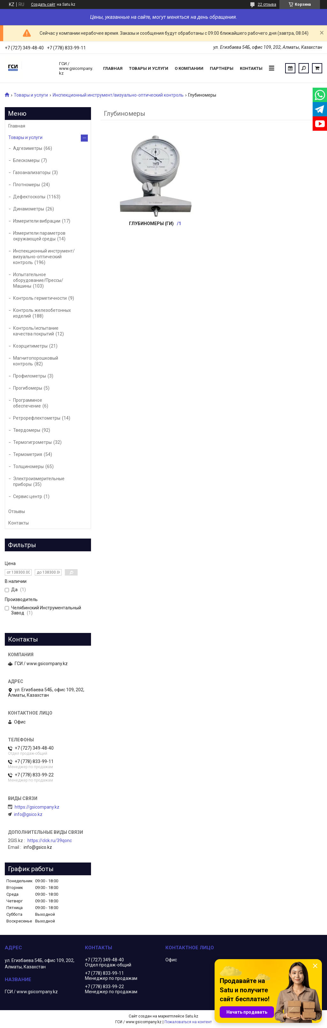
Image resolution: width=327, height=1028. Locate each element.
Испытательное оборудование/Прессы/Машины (38, 280)
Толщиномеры (28, 466)
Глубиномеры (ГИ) (151, 223)
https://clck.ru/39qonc (49, 840)
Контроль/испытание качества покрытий (35, 331)
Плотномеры (26, 184)
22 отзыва (267, 4)
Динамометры (28, 208)
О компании (189, 68)
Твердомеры (26, 430)
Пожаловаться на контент (188, 1022)
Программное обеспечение (27, 403)
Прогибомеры (27, 388)
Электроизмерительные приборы (39, 481)
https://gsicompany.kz (37, 807)
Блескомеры (26, 160)
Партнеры (221, 68)
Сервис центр (27, 496)
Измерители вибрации (36, 221)
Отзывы (16, 511)
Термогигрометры (32, 442)
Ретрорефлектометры (36, 418)
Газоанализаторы (31, 172)
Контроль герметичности (40, 298)
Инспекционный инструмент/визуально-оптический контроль (118, 95)
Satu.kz (191, 1016)
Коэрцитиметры (30, 346)
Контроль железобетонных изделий (42, 313)
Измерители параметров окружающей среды (39, 236)
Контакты (251, 68)
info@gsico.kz (28, 814)
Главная (113, 68)
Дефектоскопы (29, 196)
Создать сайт (43, 4)
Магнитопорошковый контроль (35, 361)
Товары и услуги (148, 68)
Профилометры (29, 375)
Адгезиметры (27, 148)
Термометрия (27, 454)
